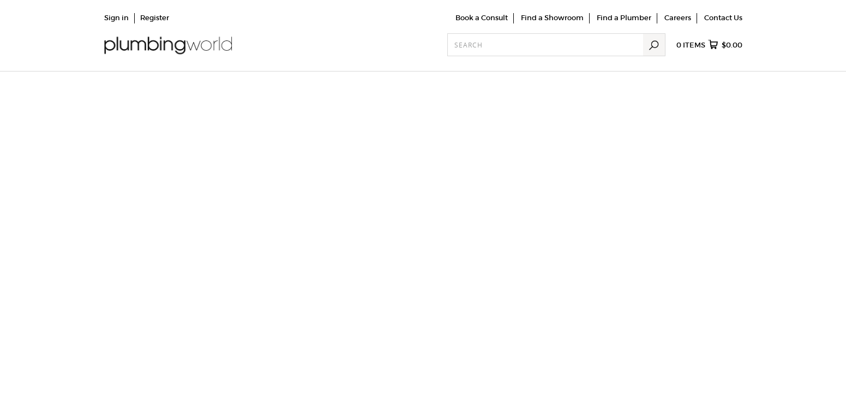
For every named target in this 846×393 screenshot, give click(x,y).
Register (154, 17)
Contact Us (723, 17)
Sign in (116, 17)
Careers (677, 17)
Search (654, 45)
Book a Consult (481, 17)
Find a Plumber (624, 17)
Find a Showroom (552, 17)
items (709, 45)
